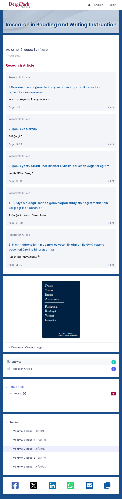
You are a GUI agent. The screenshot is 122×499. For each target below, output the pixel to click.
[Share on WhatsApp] (70, 487)
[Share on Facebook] (15, 487)
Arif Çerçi (14, 136)
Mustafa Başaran (19, 99)
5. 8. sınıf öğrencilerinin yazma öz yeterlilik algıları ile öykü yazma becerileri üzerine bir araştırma (56, 247)
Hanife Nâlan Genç (20, 173)
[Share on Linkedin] (52, 487)
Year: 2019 (14, 55)
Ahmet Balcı (30, 257)
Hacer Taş (15, 257)
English (99, 5)
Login (113, 5)
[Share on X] (33, 485)
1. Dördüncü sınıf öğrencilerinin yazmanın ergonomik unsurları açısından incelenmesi (54, 89)
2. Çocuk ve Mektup (23, 129)
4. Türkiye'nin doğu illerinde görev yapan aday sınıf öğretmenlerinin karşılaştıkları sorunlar (58, 205)
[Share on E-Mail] (89, 487)
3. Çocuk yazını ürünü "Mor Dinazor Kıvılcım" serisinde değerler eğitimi (59, 166)
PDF (110, 107)
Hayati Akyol (41, 99)
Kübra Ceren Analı (35, 215)
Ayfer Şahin (15, 215)
